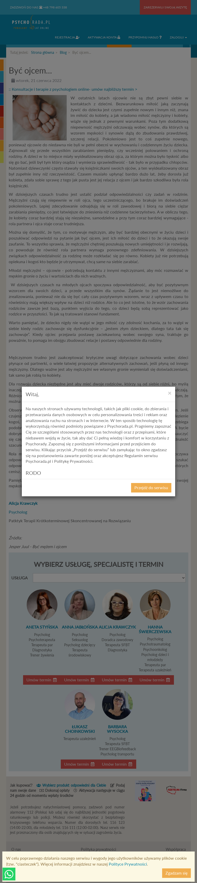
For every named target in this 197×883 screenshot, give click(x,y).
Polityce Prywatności (128, 863)
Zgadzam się (176, 872)
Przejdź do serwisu (151, 487)
